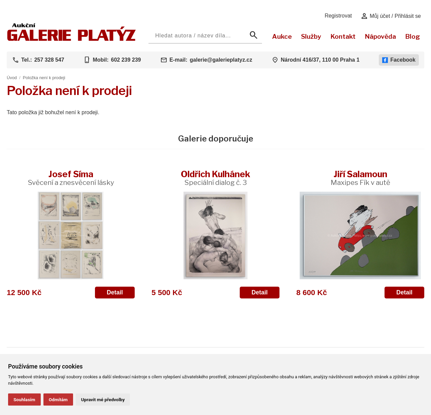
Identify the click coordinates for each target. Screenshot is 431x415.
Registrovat (338, 16)
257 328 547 (49, 60)
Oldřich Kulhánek (215, 178)
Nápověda (380, 36)
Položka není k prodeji (44, 77)
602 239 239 (126, 60)
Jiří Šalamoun (360, 178)
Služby (311, 36)
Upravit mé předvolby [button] (103, 399)
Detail (115, 292)
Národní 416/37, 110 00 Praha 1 (320, 60)
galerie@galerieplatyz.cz (221, 60)
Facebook (399, 60)
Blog (412, 36)
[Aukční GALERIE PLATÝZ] (71, 39)
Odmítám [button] (58, 399)
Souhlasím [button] (24, 399)
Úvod (12, 77)
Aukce (282, 36)
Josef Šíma (71, 178)
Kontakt (343, 36)
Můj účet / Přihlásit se (390, 16)
